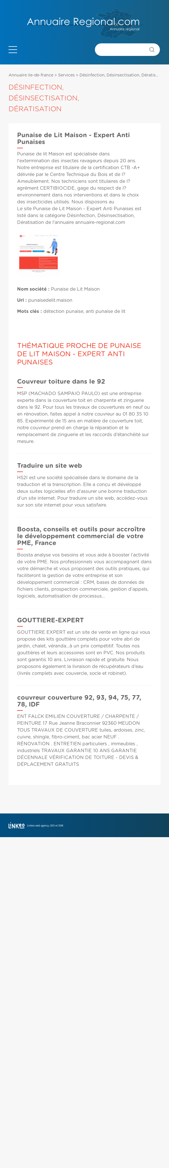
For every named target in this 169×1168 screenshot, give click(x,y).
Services (66, 75)
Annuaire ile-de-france (31, 75)
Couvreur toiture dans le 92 (61, 381)
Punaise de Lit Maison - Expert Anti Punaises (83, 209)
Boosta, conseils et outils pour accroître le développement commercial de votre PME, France (81, 536)
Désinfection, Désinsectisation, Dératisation (123, 75)
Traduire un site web (49, 466)
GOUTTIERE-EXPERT (50, 620)
